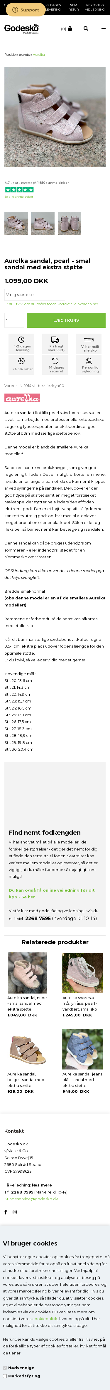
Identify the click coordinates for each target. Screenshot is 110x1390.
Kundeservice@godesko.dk (31, 1198)
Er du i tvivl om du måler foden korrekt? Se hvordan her (51, 304)
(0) (63, 28)
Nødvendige (21, 1367)
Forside (10, 55)
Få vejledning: (28, 1185)
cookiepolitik (44, 1318)
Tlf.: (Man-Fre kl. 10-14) (35, 1192)
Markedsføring (24, 1376)
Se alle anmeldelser (18, 197)
